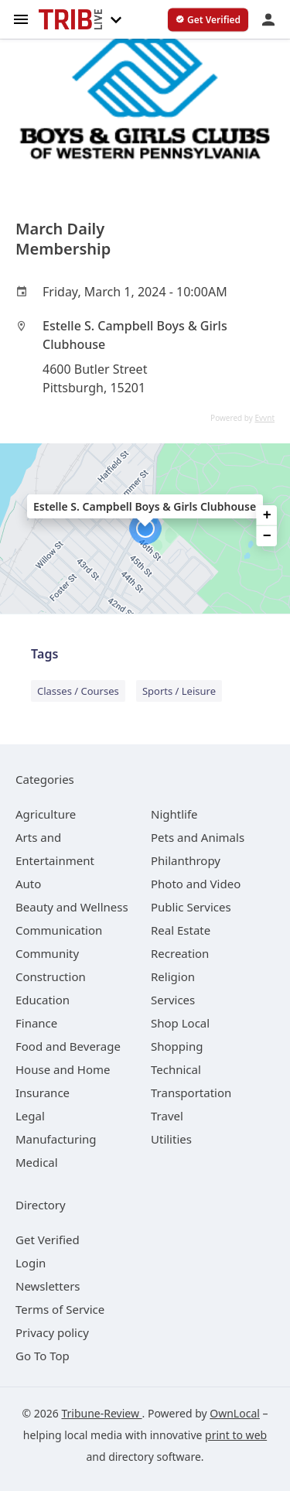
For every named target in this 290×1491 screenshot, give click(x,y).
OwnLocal (235, 1413)
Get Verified (47, 1239)
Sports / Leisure (179, 691)
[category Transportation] (191, 1092)
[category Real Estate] (180, 930)
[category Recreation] (180, 953)
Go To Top (42, 1355)
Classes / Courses (78, 691)
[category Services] (173, 999)
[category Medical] (36, 1162)
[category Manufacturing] (56, 1139)
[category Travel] (167, 1115)
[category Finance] (36, 1023)
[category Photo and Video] (196, 883)
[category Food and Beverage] (68, 1046)
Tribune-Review (101, 1413)
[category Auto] (28, 883)
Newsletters (47, 1286)
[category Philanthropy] (185, 860)
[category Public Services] (191, 907)
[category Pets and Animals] (197, 837)
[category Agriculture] (45, 814)
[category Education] (42, 999)
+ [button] (267, 515)
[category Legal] (30, 1115)
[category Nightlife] (174, 814)
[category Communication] (58, 930)
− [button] (267, 536)
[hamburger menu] (21, 18)
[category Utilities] (171, 1139)
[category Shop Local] (180, 1023)
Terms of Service (59, 1309)
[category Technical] (176, 1069)
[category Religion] (173, 976)
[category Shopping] (177, 1046)
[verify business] (208, 20)
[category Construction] (50, 976)
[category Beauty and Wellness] (71, 907)
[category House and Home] (63, 1069)
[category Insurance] (42, 1092)
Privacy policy (52, 1332)
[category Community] (47, 953)
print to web (236, 1435)
